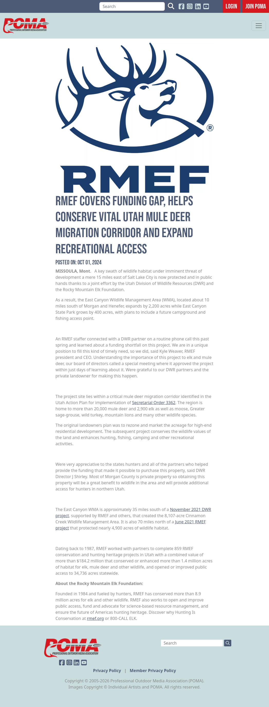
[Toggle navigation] (259, 26)
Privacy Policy (107, 670)
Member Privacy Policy (153, 670)
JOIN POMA (255, 6)
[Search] (132, 6)
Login (231, 6)
